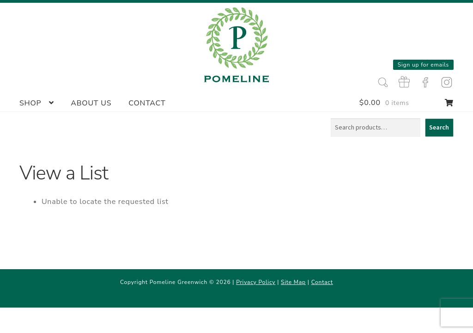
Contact (146, 103)
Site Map (293, 282)
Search (439, 127)
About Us (91, 103)
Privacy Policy (255, 282)
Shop (30, 103)
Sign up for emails (423, 64)
